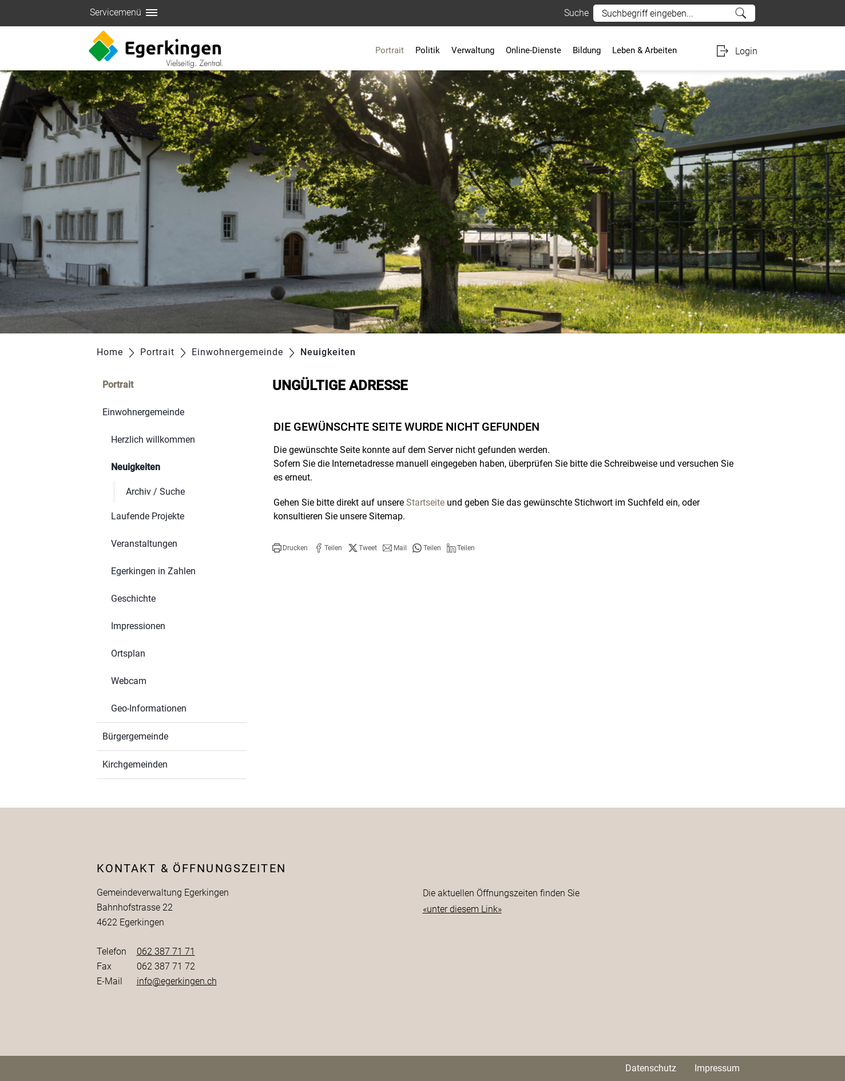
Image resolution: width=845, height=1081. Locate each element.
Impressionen (138, 626)
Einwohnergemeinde (143, 412)
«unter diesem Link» (462, 909)
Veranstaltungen (144, 543)
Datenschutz (650, 1068)
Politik (427, 50)
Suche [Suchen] (740, 13)
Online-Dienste (533, 50)
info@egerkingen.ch (177, 981)
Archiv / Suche (155, 491)
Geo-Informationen (149, 708)
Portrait (389, 50)
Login (746, 51)
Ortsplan (128, 653)
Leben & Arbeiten (644, 50)
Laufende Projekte (147, 516)
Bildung (587, 50)
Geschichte (133, 598)
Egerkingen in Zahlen (153, 571)
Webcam (128, 680)
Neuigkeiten (163, 465)
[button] (290, 548)
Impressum (717, 1068)
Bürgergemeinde (135, 736)
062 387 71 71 (166, 951)
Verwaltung (472, 50)
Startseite (425, 502)
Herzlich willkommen (153, 439)
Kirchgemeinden (135, 764)
